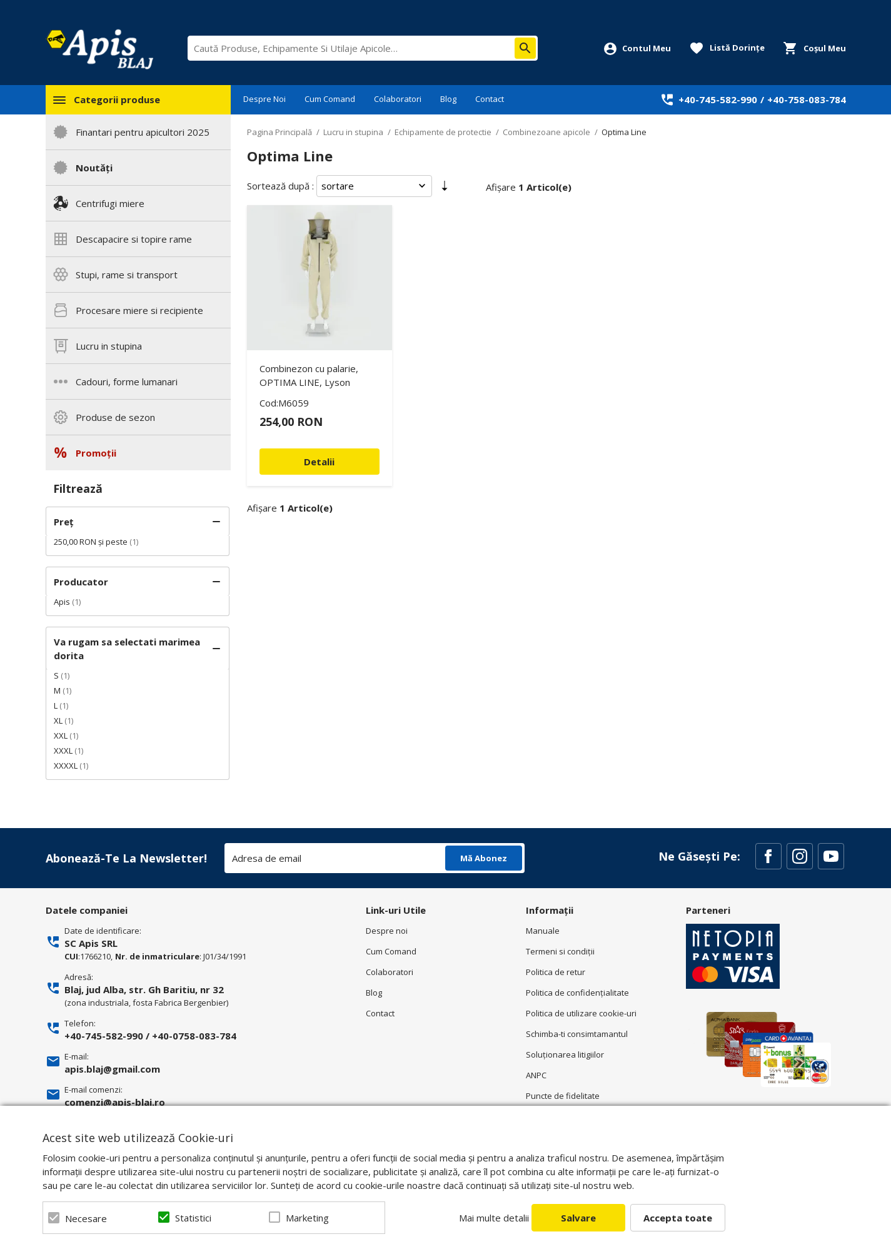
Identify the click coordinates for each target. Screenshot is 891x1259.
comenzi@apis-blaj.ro (114, 1102)
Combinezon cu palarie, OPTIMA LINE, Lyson (308, 375)
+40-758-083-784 (806, 99)
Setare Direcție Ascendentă (445, 188)
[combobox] (363, 48)
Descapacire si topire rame (134, 239)
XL (58, 720)
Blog (448, 98)
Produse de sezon (115, 417)
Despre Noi (264, 98)
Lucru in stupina (109, 346)
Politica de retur (555, 972)
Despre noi (387, 930)
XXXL (63, 750)
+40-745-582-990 (717, 99)
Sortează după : (280, 185)
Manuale (543, 930)
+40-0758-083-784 (194, 1035)
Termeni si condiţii (560, 951)
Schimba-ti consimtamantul (577, 1033)
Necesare (86, 1218)
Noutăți (94, 167)
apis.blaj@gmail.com (112, 1069)
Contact (489, 98)
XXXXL (66, 765)
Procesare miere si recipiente (139, 310)
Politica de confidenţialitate (577, 992)
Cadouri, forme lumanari (127, 381)
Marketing (307, 1217)
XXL (61, 735)
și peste (91, 541)
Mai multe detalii (494, 1217)
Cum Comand (330, 98)
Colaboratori (397, 98)
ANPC (536, 1075)
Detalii (319, 461)
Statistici (193, 1217)
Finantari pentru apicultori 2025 (142, 132)
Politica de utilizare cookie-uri (581, 1013)
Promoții (96, 453)
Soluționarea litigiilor (565, 1054)
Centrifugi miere (110, 203)
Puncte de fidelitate (563, 1095)
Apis (62, 601)
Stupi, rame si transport (127, 274)
